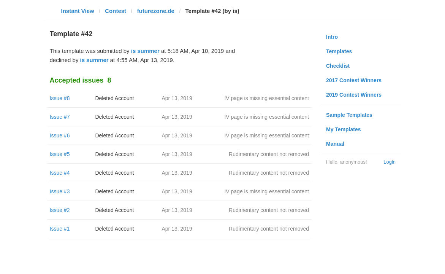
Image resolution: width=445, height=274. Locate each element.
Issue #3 (60, 191)
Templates (339, 51)
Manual (335, 144)
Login (389, 162)
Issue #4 (60, 173)
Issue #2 (60, 210)
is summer (145, 51)
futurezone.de (155, 11)
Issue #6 (60, 135)
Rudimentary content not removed (269, 154)
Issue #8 (60, 98)
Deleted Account (114, 98)
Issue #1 (60, 229)
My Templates (343, 129)
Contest (115, 11)
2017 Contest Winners (354, 80)
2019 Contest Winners (354, 95)
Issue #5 (60, 154)
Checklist (338, 66)
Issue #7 (60, 117)
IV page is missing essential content (266, 98)
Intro (332, 37)
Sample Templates (349, 115)
